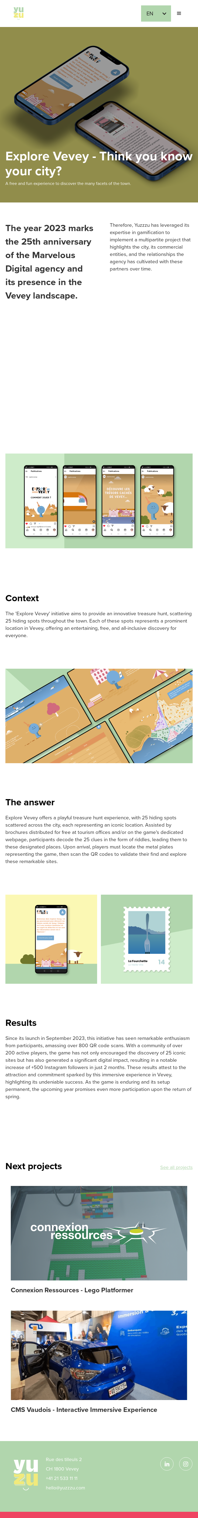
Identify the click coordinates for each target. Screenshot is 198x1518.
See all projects (176, 1167)
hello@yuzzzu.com (65, 1487)
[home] (17, 13)
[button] (156, 13)
